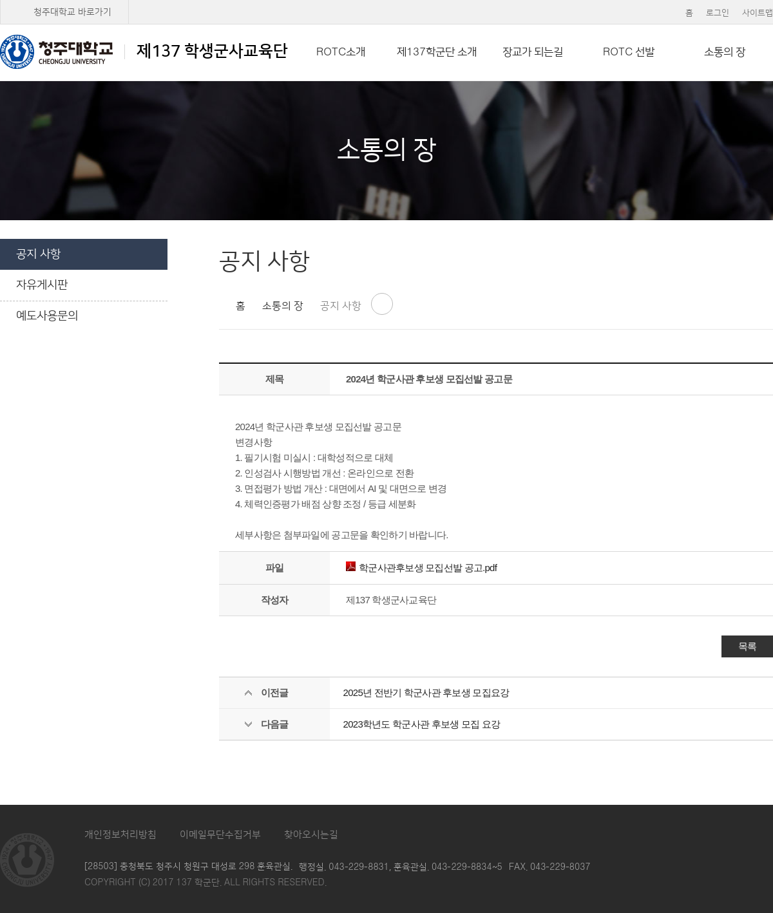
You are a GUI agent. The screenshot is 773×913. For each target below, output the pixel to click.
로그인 (717, 12)
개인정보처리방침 (120, 834)
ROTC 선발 (628, 52)
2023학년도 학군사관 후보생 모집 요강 (422, 724)
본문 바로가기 (386, 0)
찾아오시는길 (311, 834)
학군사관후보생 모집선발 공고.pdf (421, 567)
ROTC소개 (340, 52)
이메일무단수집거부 (220, 834)
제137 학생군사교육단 (144, 51)
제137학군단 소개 (437, 52)
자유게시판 (42, 285)
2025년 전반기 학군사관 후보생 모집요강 (426, 692)
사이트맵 (757, 12)
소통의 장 (724, 52)
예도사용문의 (47, 316)
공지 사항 (38, 254)
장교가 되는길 (532, 52)
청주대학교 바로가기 (72, 12)
